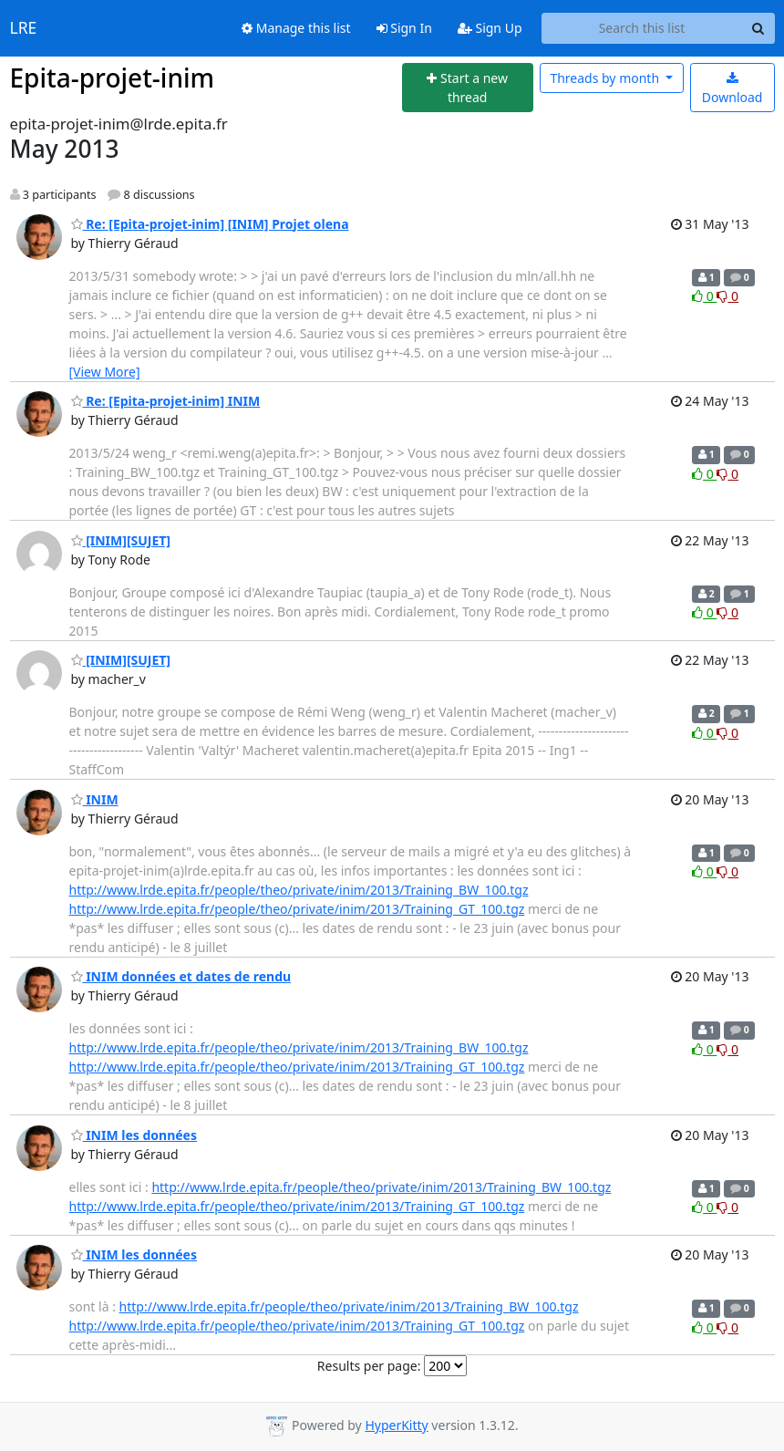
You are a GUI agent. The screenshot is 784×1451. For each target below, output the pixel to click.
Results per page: (369, 1365)
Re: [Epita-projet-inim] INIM (166, 400)
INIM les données (134, 1135)
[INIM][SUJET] (121, 540)
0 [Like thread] (704, 296)
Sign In (404, 27)
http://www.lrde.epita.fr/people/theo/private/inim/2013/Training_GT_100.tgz (297, 908)
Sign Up (490, 27)
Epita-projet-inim (112, 77)
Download (732, 89)
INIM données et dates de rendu (181, 976)
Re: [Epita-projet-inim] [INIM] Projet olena (210, 224)
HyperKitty (396, 1425)
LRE (23, 28)
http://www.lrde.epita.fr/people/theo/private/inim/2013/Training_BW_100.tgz (299, 889)
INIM (95, 799)
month (606, 78)
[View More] (104, 371)
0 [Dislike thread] (727, 296)
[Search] (758, 28)
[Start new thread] (467, 88)
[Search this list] (642, 28)
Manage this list (296, 27)
